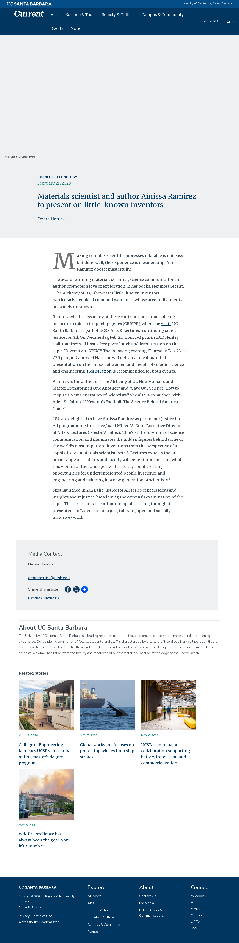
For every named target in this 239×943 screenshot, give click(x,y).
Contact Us (147, 896)
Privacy (24, 916)
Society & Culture (118, 14)
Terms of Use (42, 916)
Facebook (198, 895)
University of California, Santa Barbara (206, 3)
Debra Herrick (51, 219)
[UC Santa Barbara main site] (29, 3)
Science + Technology (57, 177)
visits (166, 323)
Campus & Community (162, 14)
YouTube (197, 915)
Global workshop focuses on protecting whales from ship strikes (107, 750)
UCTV (195, 921)
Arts (54, 14)
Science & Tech (80, 14)
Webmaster (50, 922)
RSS (194, 928)
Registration (99, 371)
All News (94, 896)
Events (56, 28)
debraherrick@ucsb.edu (49, 577)
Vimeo (196, 908)
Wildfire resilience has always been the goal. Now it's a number (44, 840)
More (75, 28)
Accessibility (28, 922)
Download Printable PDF (44, 598)
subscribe (211, 21)
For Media (146, 903)
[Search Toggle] (231, 21)
